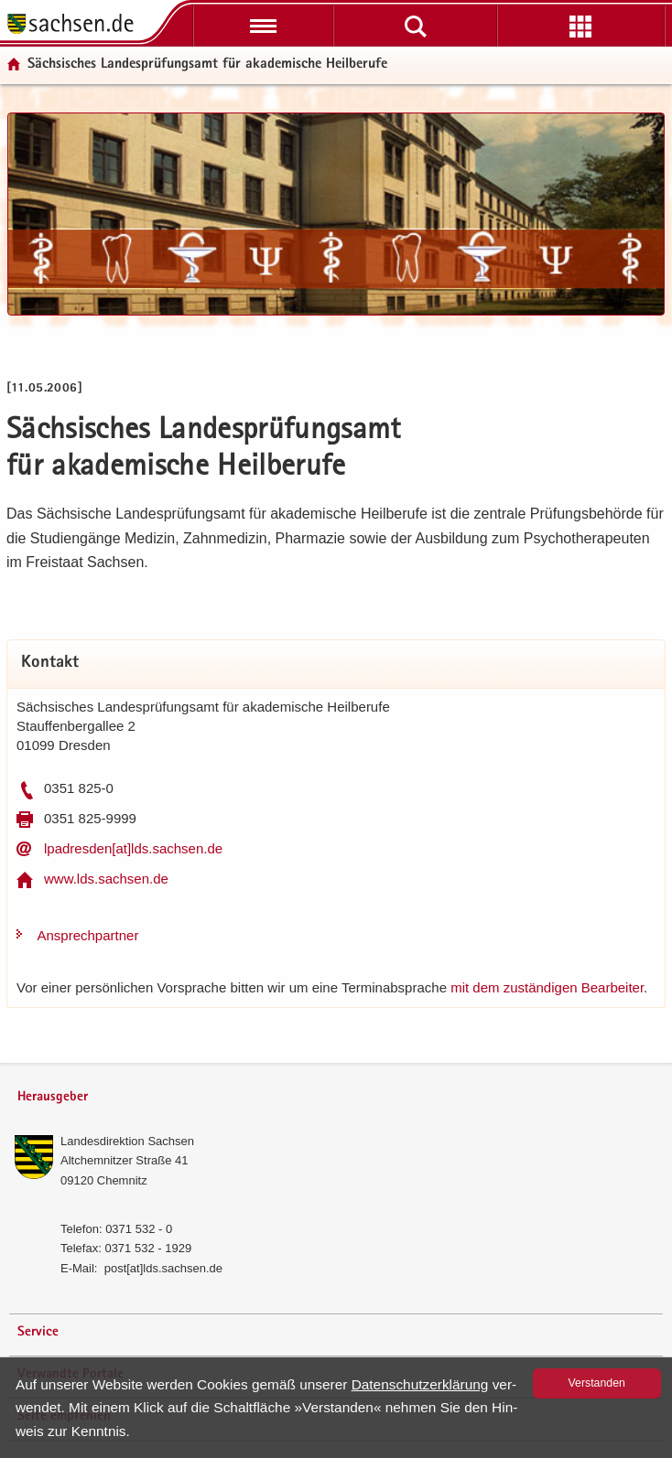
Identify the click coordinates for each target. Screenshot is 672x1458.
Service (38, 1332)
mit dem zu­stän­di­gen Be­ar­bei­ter (547, 987)
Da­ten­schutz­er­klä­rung (420, 1384)
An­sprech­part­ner (88, 935)
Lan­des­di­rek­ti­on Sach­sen (127, 1141)
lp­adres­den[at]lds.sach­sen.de (133, 848)
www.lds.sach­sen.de (106, 878)
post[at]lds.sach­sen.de (163, 1268)
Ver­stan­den (597, 1383)
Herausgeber (52, 1097)
